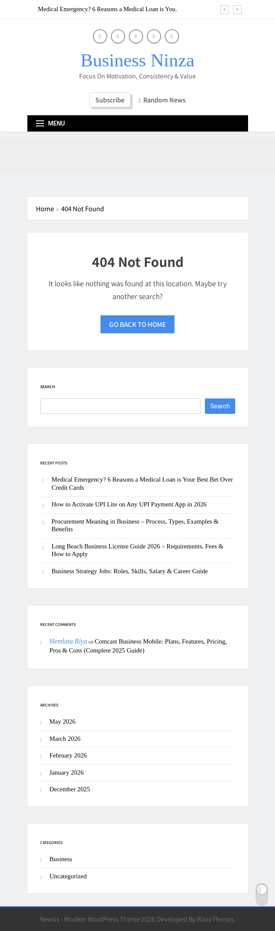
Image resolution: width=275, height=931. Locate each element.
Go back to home (137, 324)
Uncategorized (68, 876)
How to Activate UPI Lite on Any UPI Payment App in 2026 (129, 504)
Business (61, 859)
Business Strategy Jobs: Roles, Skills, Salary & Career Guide (130, 571)
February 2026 (68, 755)
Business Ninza (137, 60)
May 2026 (63, 721)
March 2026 (65, 738)
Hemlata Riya (68, 641)
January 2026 (67, 772)
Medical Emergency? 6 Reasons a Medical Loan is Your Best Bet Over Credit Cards (107, 9)
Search (47, 386)
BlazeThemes (215, 918)
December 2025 (70, 789)
